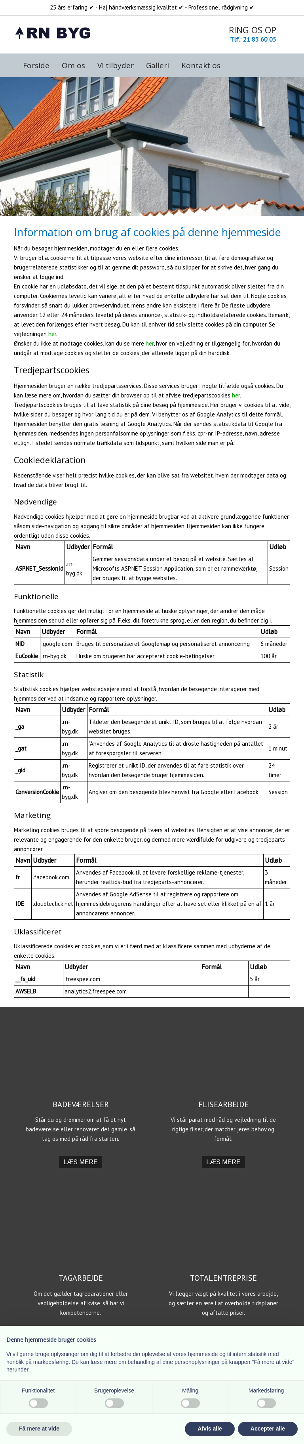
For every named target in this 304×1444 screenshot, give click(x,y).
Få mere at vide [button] (39, 1428)
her (52, 334)
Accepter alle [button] (268, 1428)
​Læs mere (80, 1162)
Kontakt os (200, 65)
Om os (73, 65)
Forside (36, 65)
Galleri (157, 65)
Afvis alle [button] (210, 1428)
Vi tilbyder (115, 65)
